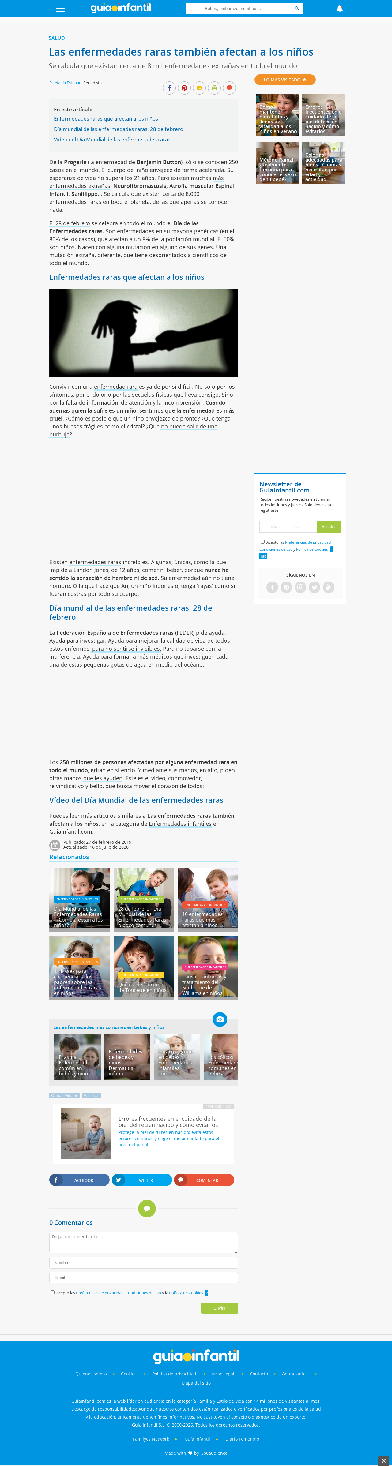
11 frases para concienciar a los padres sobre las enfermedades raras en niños (77, 982)
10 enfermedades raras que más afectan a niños (202, 920)
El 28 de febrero (69, 223)
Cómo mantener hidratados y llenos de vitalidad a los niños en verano (278, 119)
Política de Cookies (186, 1293)
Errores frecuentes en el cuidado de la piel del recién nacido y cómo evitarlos (324, 119)
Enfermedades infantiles (180, 823)
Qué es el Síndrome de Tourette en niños (142, 987)
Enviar (219, 1308)
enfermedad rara (116, 386)
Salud (57, 38)
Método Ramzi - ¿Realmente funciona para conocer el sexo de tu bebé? (277, 169)
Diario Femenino (242, 1439)
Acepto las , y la (130, 1293)
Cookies (129, 1374)
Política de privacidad (175, 1374)
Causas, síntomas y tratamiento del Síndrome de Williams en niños (204, 985)
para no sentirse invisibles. (126, 648)
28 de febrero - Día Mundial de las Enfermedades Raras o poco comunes (142, 917)
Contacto (259, 1374)
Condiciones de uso (144, 1293)
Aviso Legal (223, 1374)
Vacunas (91, 1095)
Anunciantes (295, 1374)
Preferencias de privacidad (100, 1293)
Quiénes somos (91, 1374)
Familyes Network (151, 1439)
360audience (214, 1453)
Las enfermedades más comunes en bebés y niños (108, 1027)
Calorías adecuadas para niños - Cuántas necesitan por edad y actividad (323, 167)
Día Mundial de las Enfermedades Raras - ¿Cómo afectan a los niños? (78, 917)
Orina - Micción (64, 1095)
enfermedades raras (95, 562)
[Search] (296, 8)
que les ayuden (103, 778)
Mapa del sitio (196, 1383)
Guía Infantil (197, 1439)
